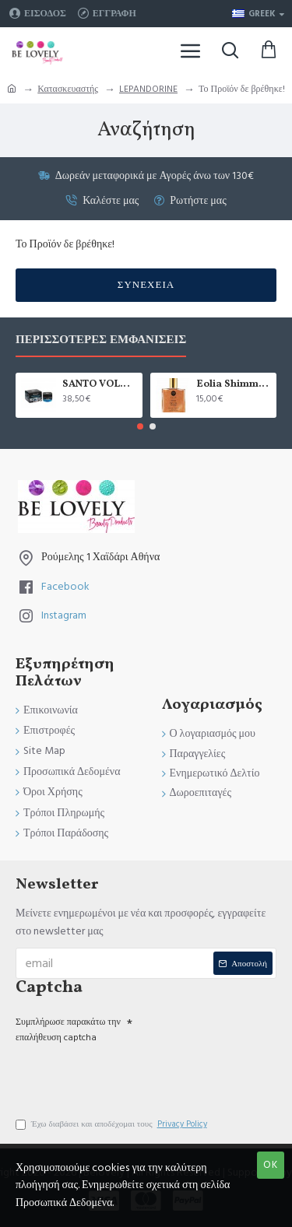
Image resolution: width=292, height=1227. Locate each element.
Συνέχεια (146, 285)
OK (270, 1165)
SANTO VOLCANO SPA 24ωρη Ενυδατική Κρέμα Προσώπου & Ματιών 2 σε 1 (99, 384)
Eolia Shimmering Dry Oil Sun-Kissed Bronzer (233, 384)
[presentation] (125, 1074)
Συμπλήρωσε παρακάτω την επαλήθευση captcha (68, 1029)
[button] (140, 426)
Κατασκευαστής (67, 89)
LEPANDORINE (148, 89)
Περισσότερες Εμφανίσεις (101, 340)
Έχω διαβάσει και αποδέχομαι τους (112, 1124)
